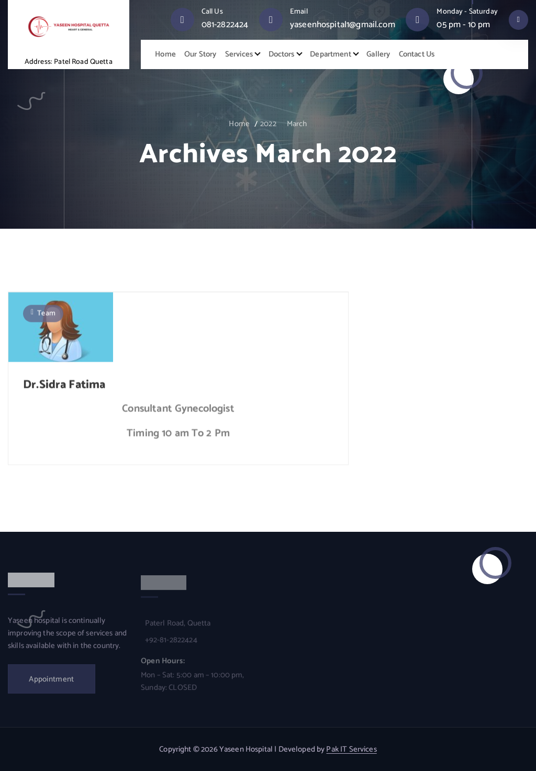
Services (239, 54)
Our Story (200, 54)
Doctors (282, 54)
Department (330, 54)
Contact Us (417, 54)
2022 (268, 124)
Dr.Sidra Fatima (64, 387)
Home (165, 54)
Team (46, 316)
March (297, 124)
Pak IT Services (351, 749)
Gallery (378, 54)
